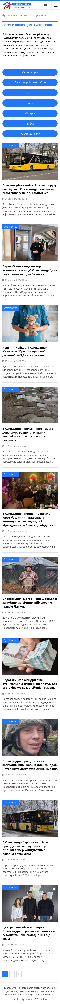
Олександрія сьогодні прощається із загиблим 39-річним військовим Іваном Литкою (30, 602)
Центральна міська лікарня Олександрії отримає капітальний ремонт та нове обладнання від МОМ (28, 933)
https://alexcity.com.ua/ (41, 994)
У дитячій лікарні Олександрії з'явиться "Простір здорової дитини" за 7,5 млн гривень (25, 351)
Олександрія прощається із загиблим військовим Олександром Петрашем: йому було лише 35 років (30, 765)
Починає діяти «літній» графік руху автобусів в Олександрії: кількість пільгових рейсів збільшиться (29, 189)
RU (46, 5)
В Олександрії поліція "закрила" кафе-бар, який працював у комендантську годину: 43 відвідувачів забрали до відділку (27, 519)
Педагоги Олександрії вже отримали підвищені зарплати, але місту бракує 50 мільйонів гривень (29, 683)
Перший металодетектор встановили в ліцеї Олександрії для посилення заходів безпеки (29, 270)
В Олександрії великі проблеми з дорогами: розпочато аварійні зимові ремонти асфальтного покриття (27, 434)
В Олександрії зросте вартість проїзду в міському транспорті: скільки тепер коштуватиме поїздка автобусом (25, 848)
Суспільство (10, 145)
